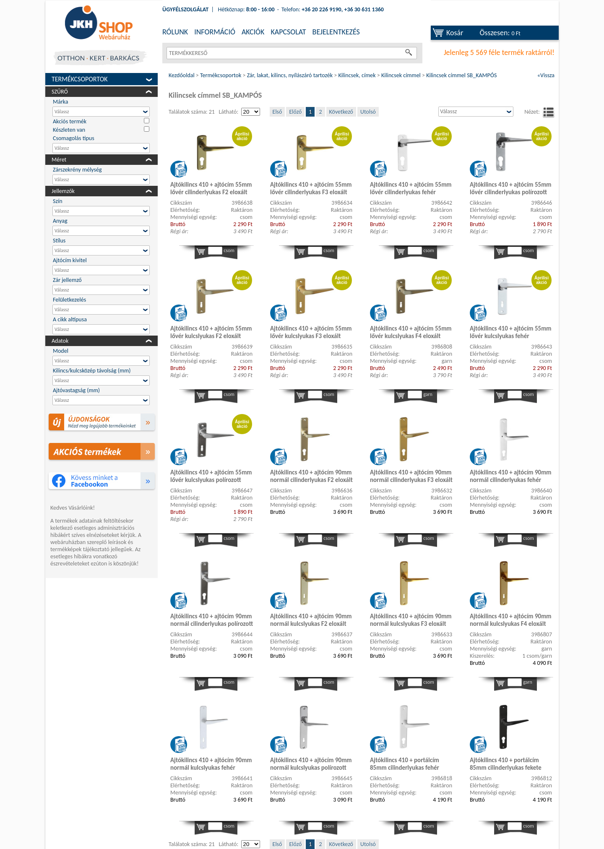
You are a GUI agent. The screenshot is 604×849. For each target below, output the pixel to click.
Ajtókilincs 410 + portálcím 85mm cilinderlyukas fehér (404, 763)
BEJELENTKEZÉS (336, 31)
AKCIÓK (253, 31)
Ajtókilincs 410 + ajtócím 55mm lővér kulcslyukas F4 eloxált (411, 332)
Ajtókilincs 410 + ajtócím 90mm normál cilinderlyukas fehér (511, 476)
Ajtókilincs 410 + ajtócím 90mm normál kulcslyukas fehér (211, 763)
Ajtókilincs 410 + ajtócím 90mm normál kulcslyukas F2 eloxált (311, 620)
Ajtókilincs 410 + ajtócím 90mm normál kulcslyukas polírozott (311, 763)
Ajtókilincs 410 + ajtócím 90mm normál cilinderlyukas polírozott (211, 620)
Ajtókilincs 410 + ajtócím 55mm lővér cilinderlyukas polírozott (511, 188)
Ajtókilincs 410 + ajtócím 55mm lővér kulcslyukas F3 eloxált (311, 332)
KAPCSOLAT (288, 31)
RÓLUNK (175, 31)
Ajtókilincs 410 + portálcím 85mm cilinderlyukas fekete (506, 763)
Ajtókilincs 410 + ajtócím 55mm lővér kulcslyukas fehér (511, 332)
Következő (341, 111)
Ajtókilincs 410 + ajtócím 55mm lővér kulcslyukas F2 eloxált (211, 332)
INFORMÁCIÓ (214, 31)
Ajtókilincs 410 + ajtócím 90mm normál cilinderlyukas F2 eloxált (311, 476)
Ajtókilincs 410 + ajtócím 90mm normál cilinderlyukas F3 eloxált (411, 476)
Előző (295, 111)
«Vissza (546, 75)
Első (277, 111)
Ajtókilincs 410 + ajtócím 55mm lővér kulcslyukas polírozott (211, 476)
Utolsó (368, 111)
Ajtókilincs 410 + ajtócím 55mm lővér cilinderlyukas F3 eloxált (311, 188)
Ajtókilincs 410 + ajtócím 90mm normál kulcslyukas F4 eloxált (511, 620)
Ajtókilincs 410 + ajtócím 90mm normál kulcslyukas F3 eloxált (411, 620)
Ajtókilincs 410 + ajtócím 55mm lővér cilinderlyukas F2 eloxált (211, 188)
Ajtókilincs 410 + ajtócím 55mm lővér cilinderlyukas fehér (411, 188)
